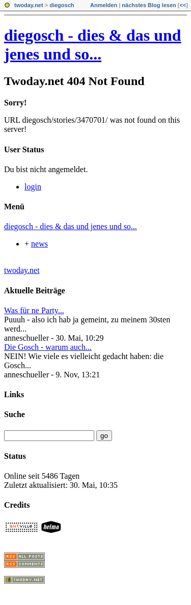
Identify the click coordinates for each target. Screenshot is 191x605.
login (32, 186)
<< (182, 5)
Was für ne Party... (34, 310)
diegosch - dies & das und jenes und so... (92, 44)
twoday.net (28, 5)
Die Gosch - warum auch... (48, 347)
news (39, 243)
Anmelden (103, 5)
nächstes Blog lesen (149, 5)
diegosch (61, 5)
